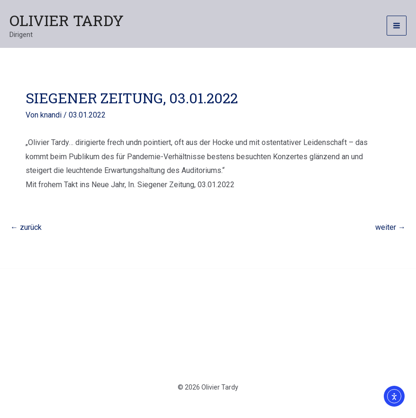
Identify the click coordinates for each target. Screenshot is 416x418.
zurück (26, 227)
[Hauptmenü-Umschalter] (397, 26)
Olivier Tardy (66, 20)
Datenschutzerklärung (202, 317)
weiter (390, 227)
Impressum (277, 317)
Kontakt (134, 317)
